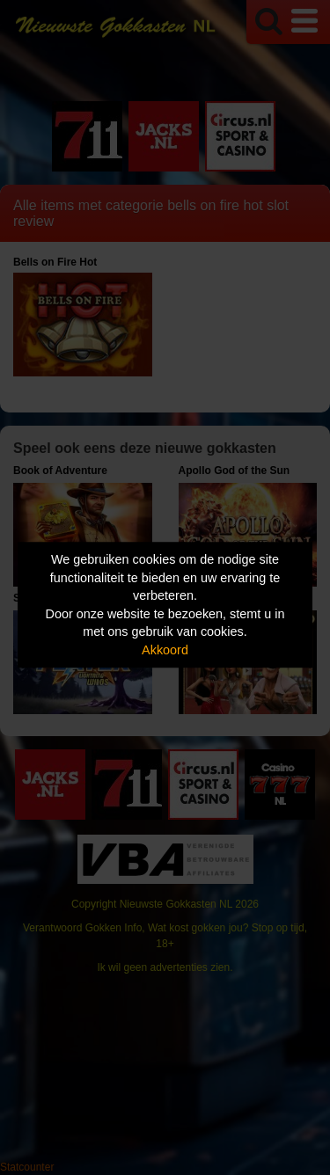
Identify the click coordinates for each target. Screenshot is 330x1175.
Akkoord (165, 650)
